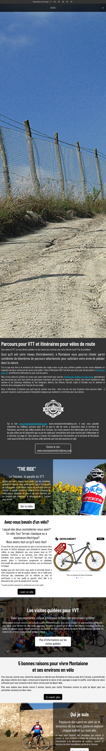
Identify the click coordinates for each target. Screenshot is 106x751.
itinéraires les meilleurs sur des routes (79, 376)
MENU (78, 8)
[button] (76, 577)
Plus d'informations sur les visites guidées (53, 641)
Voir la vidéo (26, 506)
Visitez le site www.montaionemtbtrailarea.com (54, 448)
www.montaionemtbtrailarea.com (33, 423)
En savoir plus (53, 697)
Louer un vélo (26, 592)
